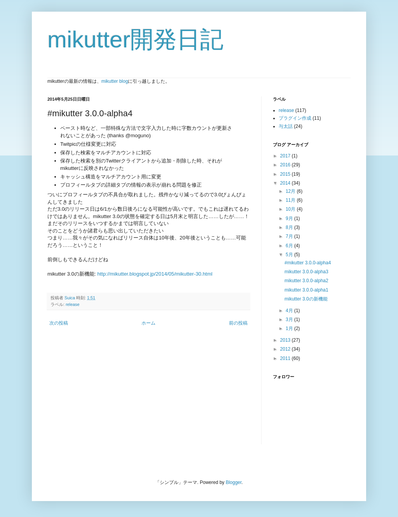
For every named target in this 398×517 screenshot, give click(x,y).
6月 (290, 245)
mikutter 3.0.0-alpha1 (306, 290)
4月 (290, 310)
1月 (290, 328)
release (72, 304)
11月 (291, 200)
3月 (290, 319)
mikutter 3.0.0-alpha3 (306, 271)
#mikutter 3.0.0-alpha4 (308, 262)
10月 (291, 209)
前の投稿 (238, 323)
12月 (291, 191)
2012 (286, 349)
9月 (290, 218)
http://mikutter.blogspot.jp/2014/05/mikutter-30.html (154, 274)
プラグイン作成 (295, 118)
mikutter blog (114, 81)
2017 (286, 156)
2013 (286, 340)
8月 (290, 227)
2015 (286, 174)
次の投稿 (58, 323)
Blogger (234, 482)
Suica (70, 297)
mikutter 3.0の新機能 (306, 299)
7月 (290, 236)
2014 (286, 183)
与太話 (286, 126)
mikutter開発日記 (135, 39)
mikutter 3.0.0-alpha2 (306, 280)
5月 (290, 254)
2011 (286, 358)
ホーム (148, 323)
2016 (286, 165)
